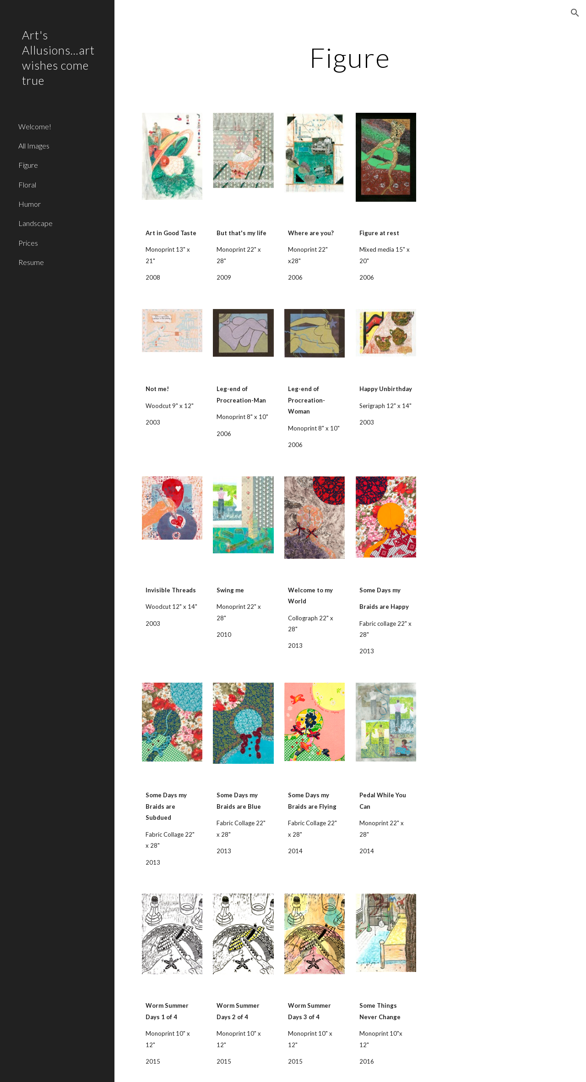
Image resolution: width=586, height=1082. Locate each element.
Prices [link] (28, 242)
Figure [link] (28, 164)
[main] (350, 57)
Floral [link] (27, 184)
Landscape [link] (35, 223)
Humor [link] (29, 203)
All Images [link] (33, 145)
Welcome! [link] (34, 126)
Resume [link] (31, 262)
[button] (575, 13)
